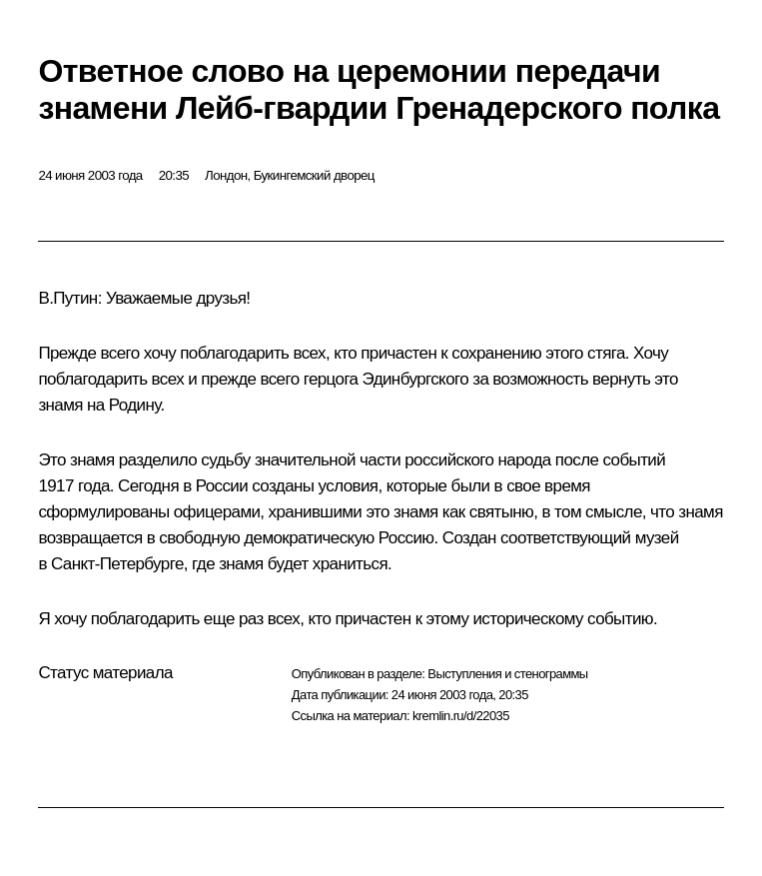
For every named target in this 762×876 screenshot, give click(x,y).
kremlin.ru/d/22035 (460, 715)
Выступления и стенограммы (507, 673)
